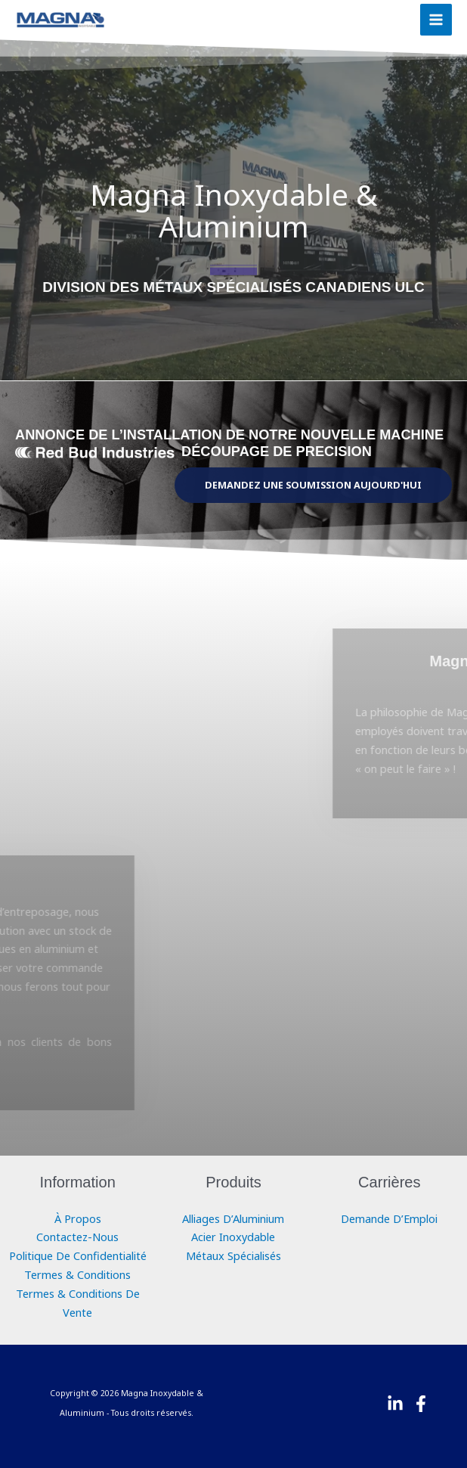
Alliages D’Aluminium (233, 1218)
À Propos (77, 1218)
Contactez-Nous (77, 1236)
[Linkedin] (395, 1403)
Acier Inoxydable (233, 1236)
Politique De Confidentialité (78, 1255)
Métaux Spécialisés (233, 1255)
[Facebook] (421, 1403)
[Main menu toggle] (436, 20)
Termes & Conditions (77, 1274)
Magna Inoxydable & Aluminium (233, 210)
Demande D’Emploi (389, 1218)
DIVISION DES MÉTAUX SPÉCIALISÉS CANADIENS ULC (233, 287)
